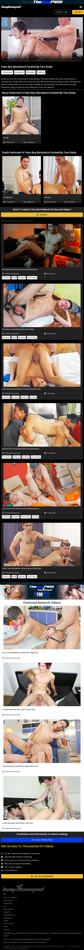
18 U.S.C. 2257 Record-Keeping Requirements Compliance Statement (26, 939)
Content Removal (9, 915)
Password (6, 929)
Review (5, 927)
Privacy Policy (7, 900)
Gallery (5, 921)
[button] (81, 7)
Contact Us (7, 912)
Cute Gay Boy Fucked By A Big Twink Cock (20, 766)
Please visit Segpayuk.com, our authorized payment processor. (24, 942)
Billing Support (8, 909)
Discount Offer (8, 924)
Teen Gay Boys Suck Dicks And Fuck (17, 823)
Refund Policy (7, 903)
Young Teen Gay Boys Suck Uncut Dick (18, 709)
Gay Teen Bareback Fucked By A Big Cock (20, 652)
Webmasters (7, 918)
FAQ (4, 906)
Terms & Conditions (10, 897)
